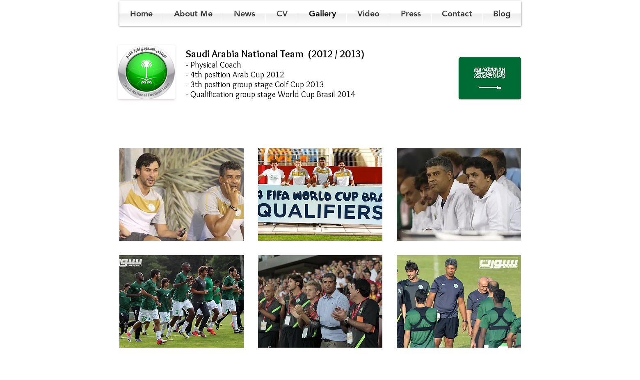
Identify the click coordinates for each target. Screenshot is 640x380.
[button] (181, 194)
